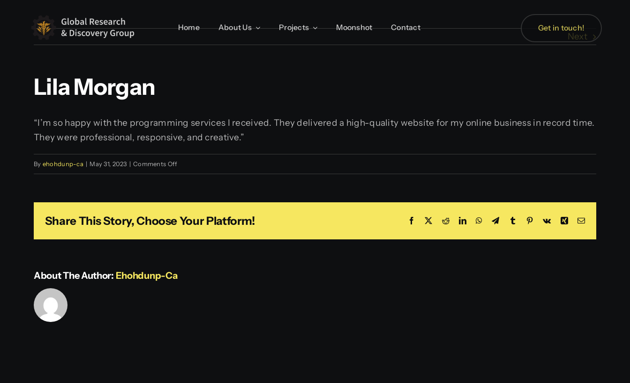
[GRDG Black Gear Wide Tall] (84, 15)
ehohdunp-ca (63, 164)
